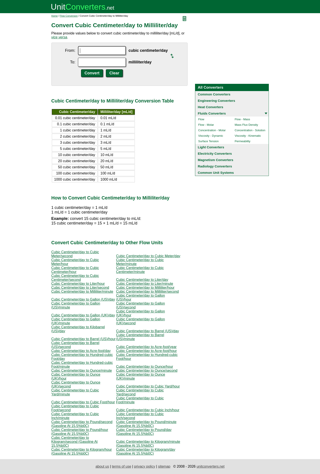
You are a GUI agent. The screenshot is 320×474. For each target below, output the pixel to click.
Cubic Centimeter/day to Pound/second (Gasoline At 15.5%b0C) (81, 424)
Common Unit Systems (216, 172)
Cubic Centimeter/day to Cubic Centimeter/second (75, 278)
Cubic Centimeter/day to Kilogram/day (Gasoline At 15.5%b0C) (145, 451)
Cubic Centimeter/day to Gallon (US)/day (83, 299)
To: (72, 62)
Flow (201, 119)
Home (54, 15)
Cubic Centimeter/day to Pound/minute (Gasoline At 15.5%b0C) (146, 424)
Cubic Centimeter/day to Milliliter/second (147, 291)
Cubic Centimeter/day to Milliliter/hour (145, 287)
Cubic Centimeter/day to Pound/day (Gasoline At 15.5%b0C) (144, 432)
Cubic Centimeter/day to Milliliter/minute (82, 291)
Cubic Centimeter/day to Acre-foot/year (146, 347)
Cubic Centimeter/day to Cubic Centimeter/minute (140, 270)
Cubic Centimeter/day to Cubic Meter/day (148, 256)
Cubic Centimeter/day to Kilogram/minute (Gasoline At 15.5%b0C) (148, 443)
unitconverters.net (210, 466)
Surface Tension (208, 141)
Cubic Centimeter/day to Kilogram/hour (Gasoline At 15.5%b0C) (81, 451)
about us (102, 466)
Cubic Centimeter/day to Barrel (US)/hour (83, 339)
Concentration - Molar (212, 130)
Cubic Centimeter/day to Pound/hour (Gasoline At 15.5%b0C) (79, 432)
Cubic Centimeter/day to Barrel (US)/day (147, 331)
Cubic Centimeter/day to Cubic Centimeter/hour (75, 270)
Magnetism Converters (215, 160)
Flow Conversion (69, 15)
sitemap (164, 466)
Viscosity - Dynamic (210, 135)
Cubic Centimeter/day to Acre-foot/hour (146, 351)
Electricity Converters (215, 153)
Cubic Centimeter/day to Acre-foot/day (81, 351)
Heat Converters (210, 107)
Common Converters (214, 94)
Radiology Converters (215, 166)
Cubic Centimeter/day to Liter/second (80, 287)
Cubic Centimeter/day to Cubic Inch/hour (147, 410)
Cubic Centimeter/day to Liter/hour (78, 283)
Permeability (243, 141)
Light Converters (211, 147)
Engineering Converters (216, 100)
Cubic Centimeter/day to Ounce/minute (81, 370)
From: (70, 50)
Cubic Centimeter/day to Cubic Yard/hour (148, 386)
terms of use (121, 466)
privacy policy (144, 466)
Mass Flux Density (246, 124)
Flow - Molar (206, 124)
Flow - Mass (242, 119)
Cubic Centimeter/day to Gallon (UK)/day (83, 315)
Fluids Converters (212, 113)
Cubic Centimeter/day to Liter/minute (144, 283)
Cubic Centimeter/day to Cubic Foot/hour (83, 402)
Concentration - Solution (250, 130)
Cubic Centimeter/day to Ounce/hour (144, 366)
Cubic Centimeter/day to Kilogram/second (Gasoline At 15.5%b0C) (74, 441)
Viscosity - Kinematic (248, 135)
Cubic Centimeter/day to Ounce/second (146, 370)
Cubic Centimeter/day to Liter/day (142, 280)
